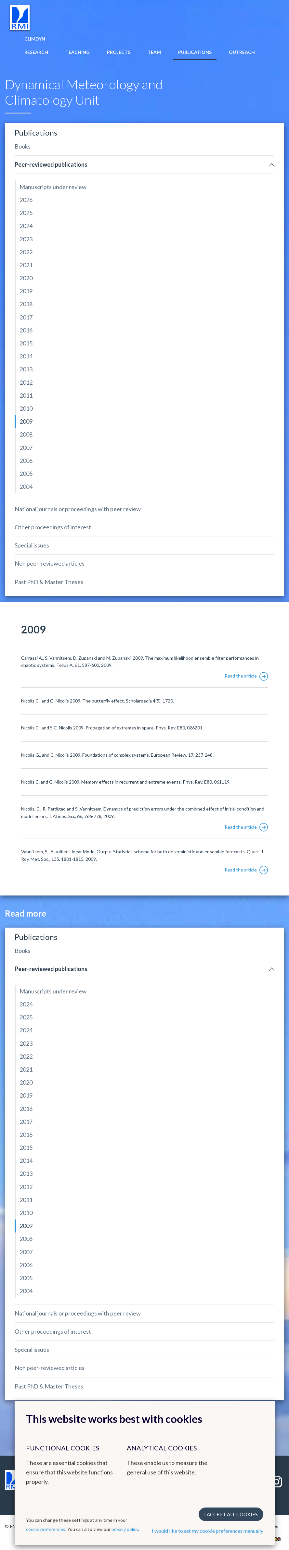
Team (154, 52)
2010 (26, 408)
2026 (26, 199)
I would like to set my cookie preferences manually (207, 1531)
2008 (26, 434)
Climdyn (34, 39)
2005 (26, 473)
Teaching (77, 52)
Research (36, 52)
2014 (26, 356)
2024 (26, 225)
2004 (26, 486)
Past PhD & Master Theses (49, 581)
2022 (26, 252)
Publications (195, 52)
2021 (26, 265)
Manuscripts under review (53, 186)
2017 (26, 317)
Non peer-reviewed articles (50, 563)
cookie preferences (45, 1529)
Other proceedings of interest (53, 527)
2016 (26, 330)
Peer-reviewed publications (51, 164)
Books (23, 146)
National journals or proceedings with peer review (78, 508)
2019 (26, 290)
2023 (26, 239)
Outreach (242, 52)
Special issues (32, 545)
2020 (26, 278)
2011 (26, 395)
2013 (26, 369)
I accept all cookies (231, 1514)
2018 (26, 303)
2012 (26, 382)
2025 (26, 212)
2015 (26, 343)
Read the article (246, 676)
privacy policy (125, 1529)
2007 (26, 447)
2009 (26, 421)
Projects (118, 52)
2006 (26, 460)
